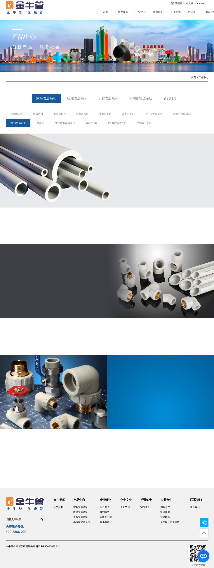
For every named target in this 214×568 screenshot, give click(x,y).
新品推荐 (170, 98)
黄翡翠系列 (105, 114)
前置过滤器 (92, 123)
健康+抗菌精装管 (182, 114)
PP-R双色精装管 (153, 114)
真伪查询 (104, 522)
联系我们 (195, 507)
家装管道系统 (46, 98)
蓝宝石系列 (128, 114)
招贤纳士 (193, 12)
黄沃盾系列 (60, 114)
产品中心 (140, 12)
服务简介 (104, 507)
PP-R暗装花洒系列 (65, 123)
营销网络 (165, 517)
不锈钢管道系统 (140, 98)
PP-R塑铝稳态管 (117, 123)
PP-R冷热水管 (18, 123)
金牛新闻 (123, 12)
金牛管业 (10, 546)
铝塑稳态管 (16, 114)
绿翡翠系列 (82, 114)
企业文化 (175, 12)
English (201, 3)
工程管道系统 (108, 98)
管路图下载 (106, 517)
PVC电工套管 (144, 123)
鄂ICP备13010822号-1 (48, 546)
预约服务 (104, 512)
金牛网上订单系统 (170, 522)
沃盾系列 (38, 114)
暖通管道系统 (77, 98)
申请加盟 (165, 512)
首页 (105, 12)
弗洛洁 (40, 123)
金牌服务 (158, 12)
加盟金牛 (165, 507)
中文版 (189, 3)
